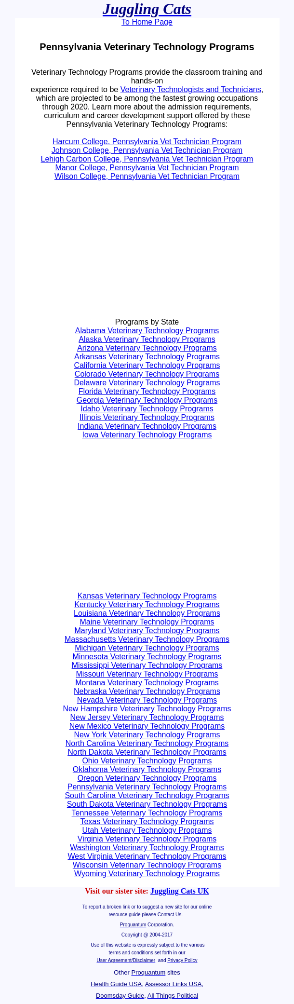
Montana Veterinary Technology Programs (147, 682)
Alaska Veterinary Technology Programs (147, 339)
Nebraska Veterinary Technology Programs (147, 691)
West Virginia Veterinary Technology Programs (146, 856)
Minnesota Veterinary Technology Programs (146, 656)
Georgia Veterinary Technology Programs (147, 400)
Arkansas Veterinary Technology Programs (147, 357)
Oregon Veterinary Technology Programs (147, 778)
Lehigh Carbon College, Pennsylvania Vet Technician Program (147, 159)
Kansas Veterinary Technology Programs (147, 596)
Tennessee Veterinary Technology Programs (147, 813)
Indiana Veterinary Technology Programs (147, 426)
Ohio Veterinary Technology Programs (147, 761)
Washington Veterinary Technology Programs (147, 847)
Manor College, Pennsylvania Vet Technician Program (147, 167)
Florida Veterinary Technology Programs (147, 391)
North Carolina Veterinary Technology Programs (147, 743)
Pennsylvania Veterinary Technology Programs (147, 787)
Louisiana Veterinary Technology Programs (147, 613)
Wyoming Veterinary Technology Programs (147, 873)
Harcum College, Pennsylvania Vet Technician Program (147, 141)
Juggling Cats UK (179, 891)
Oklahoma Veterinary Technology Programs (147, 769)
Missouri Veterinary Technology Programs (147, 674)
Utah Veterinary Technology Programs (147, 830)
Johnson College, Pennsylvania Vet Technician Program (147, 150)
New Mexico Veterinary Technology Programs (147, 726)
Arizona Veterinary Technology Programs (147, 348)
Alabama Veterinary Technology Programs (147, 330)
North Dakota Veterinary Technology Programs (147, 752)
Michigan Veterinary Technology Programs (147, 648)
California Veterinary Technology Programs (147, 365)
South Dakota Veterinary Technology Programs (147, 804)
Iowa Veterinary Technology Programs (147, 435)
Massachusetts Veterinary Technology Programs (147, 639)
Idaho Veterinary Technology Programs (146, 409)
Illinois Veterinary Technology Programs (147, 417)
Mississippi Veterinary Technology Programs (147, 665)
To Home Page (147, 22)
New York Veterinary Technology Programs (147, 735)
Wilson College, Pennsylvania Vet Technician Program (147, 176)
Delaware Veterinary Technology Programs (147, 383)
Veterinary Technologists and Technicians (190, 89)
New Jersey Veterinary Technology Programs (147, 717)
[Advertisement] (91, 253)
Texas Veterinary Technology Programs (147, 821)
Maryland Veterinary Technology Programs (146, 630)
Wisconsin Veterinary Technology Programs (147, 865)
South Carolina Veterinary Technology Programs (147, 795)
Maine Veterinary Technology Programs (147, 622)
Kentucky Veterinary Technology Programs (146, 604)
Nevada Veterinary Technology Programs (147, 700)
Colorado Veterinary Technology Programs (147, 374)
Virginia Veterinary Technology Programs (147, 839)
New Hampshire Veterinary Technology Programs (147, 709)
